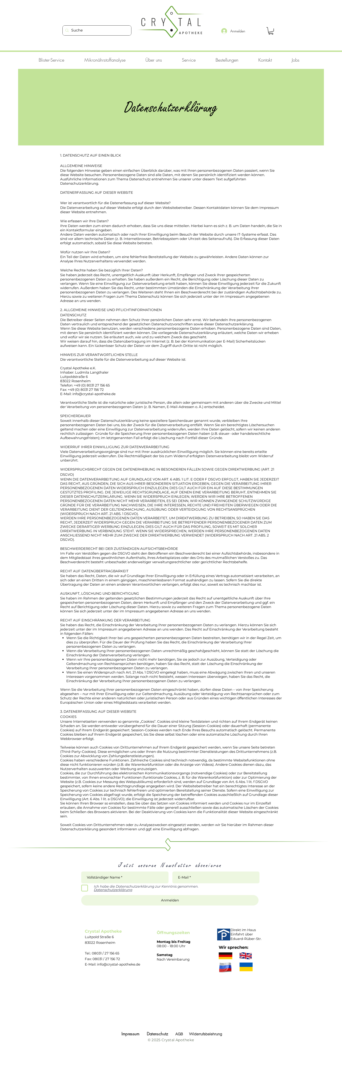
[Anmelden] (170, 900)
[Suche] (96, 30)
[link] (270, 31)
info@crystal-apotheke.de (118, 964)
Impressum (130, 1033)
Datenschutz (157, 1033)
